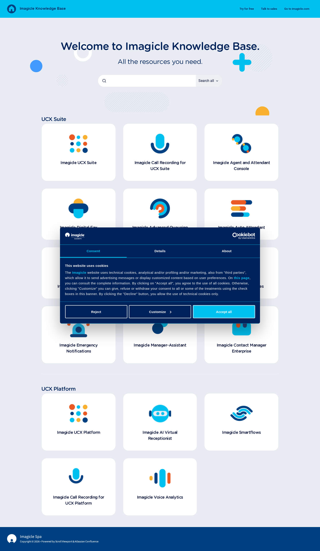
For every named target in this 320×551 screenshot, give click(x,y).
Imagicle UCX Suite (78, 163)
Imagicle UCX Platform (78, 433)
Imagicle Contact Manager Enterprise (241, 348)
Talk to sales (269, 8)
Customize (160, 311)
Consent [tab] (93, 251)
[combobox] (147, 81)
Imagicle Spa (31, 536)
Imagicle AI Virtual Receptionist (160, 436)
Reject (96, 311)
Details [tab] (160, 251)
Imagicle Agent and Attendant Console (241, 166)
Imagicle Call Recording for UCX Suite (160, 166)
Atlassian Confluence (86, 541)
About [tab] (227, 251)
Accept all (224, 311)
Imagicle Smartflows (241, 433)
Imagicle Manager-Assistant (160, 345)
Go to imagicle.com (296, 8)
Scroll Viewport (64, 541)
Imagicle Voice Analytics (160, 497)
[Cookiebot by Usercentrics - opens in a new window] (235, 236)
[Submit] (104, 80)
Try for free (247, 8)
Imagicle (79, 272)
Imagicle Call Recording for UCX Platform (78, 500)
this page (241, 278)
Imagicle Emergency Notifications (78, 348)
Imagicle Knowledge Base (43, 8)
